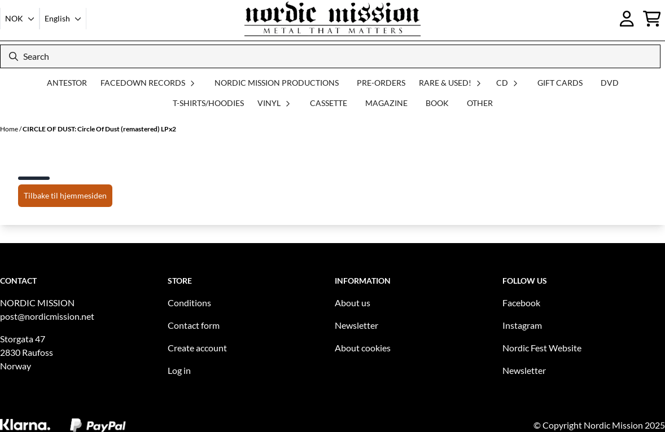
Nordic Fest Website (541, 347)
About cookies (363, 347)
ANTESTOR (67, 82)
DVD (610, 82)
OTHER (480, 103)
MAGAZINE (386, 103)
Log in (179, 370)
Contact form (194, 325)
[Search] (330, 56)
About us (352, 302)
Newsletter (356, 325)
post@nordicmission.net (47, 316)
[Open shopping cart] (652, 18)
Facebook (521, 302)
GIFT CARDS (560, 82)
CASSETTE (328, 103)
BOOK (437, 103)
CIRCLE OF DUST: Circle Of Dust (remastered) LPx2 (99, 129)
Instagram (522, 325)
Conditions (189, 302)
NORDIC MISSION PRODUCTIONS (277, 82)
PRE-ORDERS (381, 82)
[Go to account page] (626, 18)
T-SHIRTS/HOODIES (208, 103)
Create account (197, 347)
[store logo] (332, 18)
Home (9, 129)
